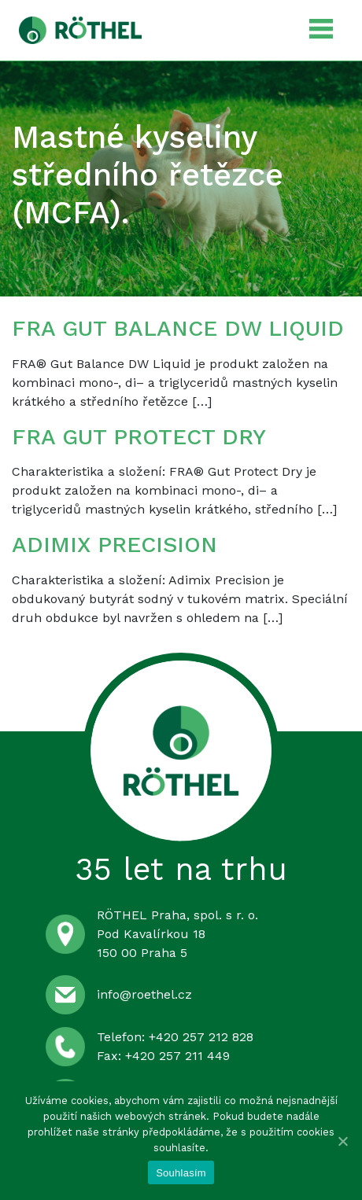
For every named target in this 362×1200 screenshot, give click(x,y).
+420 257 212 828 (201, 1036)
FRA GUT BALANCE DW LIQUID (178, 328)
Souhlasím (181, 1173)
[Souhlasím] (342, 1141)
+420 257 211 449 (177, 1055)
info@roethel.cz (144, 994)
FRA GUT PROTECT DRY (139, 437)
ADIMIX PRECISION (114, 545)
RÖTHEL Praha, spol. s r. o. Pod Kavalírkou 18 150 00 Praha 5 (177, 933)
